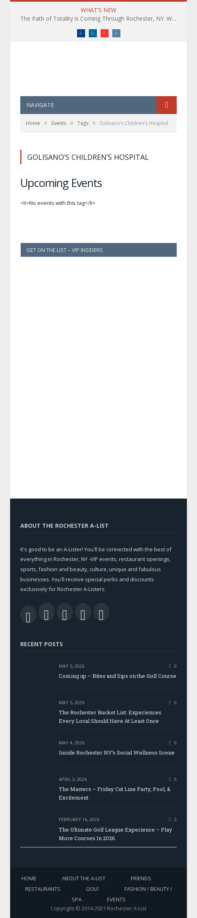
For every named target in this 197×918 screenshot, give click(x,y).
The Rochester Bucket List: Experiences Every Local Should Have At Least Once (110, 717)
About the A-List (83, 878)
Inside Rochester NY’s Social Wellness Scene (117, 752)
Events (116, 899)
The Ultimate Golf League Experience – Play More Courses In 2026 (115, 834)
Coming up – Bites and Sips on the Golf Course (117, 675)
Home (28, 878)
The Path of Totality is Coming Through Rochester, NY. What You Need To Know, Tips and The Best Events (100, 18)
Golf (92, 888)
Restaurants (42, 888)
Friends (141, 878)
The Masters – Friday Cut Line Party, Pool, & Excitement (115, 793)
